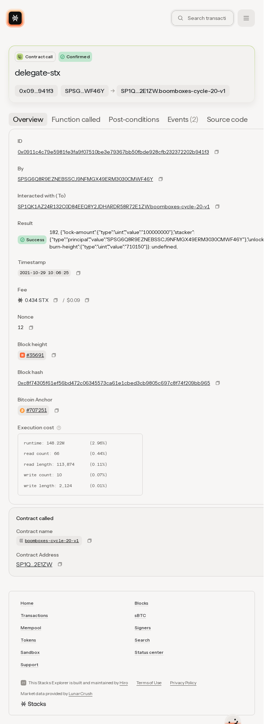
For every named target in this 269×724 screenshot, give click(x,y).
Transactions (34, 615)
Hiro (124, 682)
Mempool (31, 627)
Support (29, 664)
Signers (143, 627)
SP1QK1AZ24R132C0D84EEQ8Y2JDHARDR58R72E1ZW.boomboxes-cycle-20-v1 (114, 206)
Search (142, 640)
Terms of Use (148, 682)
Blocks (141, 603)
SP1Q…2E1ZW (34, 564)
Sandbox (30, 652)
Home (27, 603)
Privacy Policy (183, 682)
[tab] (28, 119)
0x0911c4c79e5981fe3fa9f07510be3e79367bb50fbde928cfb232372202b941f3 (113, 152)
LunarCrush (80, 693)
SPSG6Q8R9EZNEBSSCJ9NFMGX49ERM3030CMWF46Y (85, 179)
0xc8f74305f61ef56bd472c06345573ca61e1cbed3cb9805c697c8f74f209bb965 (114, 383)
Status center (149, 652)
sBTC (140, 615)
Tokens (28, 640)
